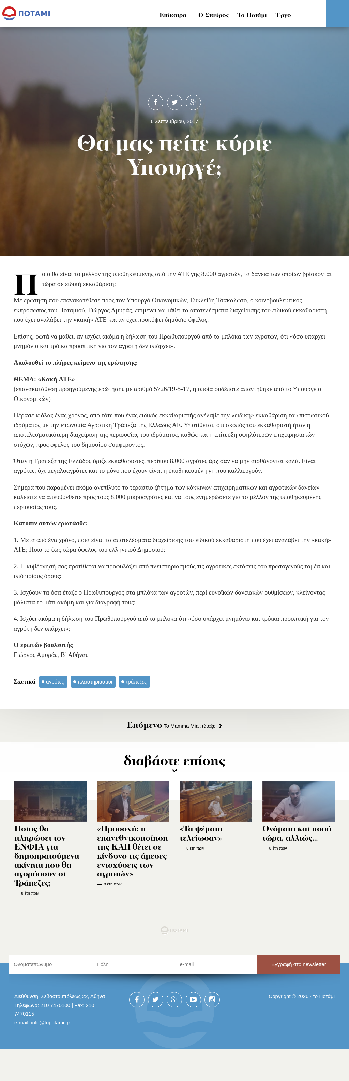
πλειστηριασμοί (95, 682)
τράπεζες (136, 682)
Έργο (283, 15)
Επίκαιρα (173, 15)
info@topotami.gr (50, 1022)
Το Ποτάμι (252, 15)
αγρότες (55, 682)
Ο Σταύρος (213, 15)
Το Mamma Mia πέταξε (171, 726)
